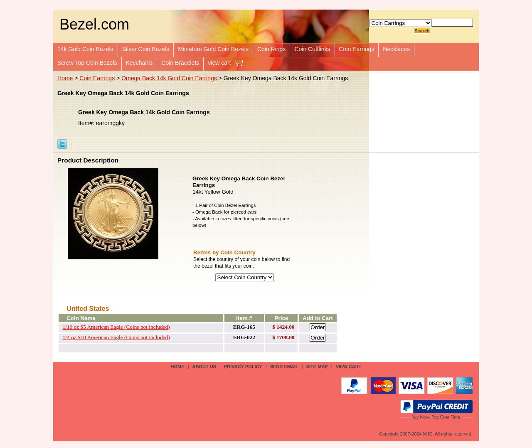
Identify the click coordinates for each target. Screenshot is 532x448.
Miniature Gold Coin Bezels (213, 49)
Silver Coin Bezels (146, 49)
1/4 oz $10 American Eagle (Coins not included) (116, 337)
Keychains (139, 62)
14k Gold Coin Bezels (85, 49)
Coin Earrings (356, 49)
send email (284, 366)
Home (65, 78)
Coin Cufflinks (312, 49)
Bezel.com (94, 24)
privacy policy (243, 366)
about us (204, 366)
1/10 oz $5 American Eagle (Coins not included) (116, 327)
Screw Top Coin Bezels (87, 62)
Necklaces (396, 49)
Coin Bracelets (180, 62)
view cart (219, 62)
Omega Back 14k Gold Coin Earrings (169, 78)
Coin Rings (271, 49)
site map (317, 366)
